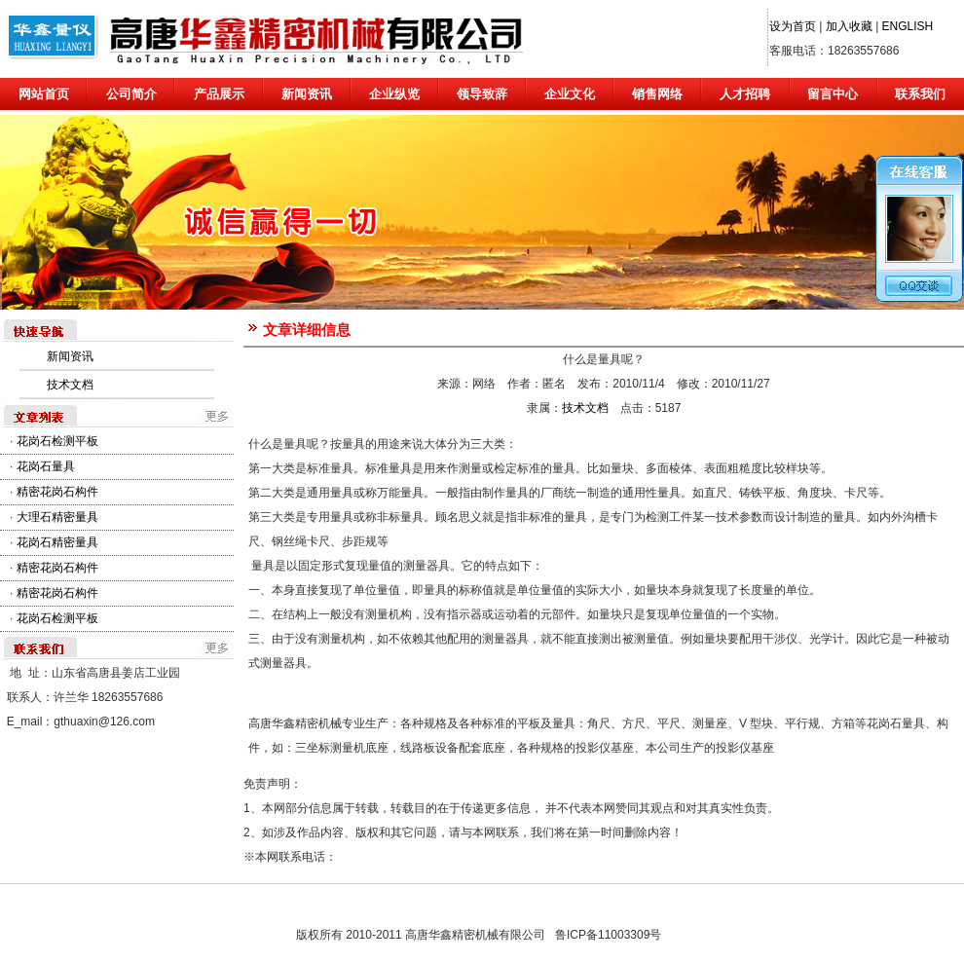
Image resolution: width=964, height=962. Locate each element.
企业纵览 (394, 94)
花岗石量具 (46, 466)
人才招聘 (745, 94)
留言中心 (832, 94)
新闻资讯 (306, 94)
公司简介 (131, 94)
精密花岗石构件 (57, 492)
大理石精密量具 (57, 517)
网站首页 (44, 94)
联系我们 (920, 94)
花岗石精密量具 (57, 542)
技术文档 (70, 384)
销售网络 (657, 94)
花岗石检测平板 (57, 441)
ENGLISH (908, 26)
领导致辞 (482, 94)
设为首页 (792, 26)
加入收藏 (849, 26)
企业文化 (569, 94)
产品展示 (219, 94)
